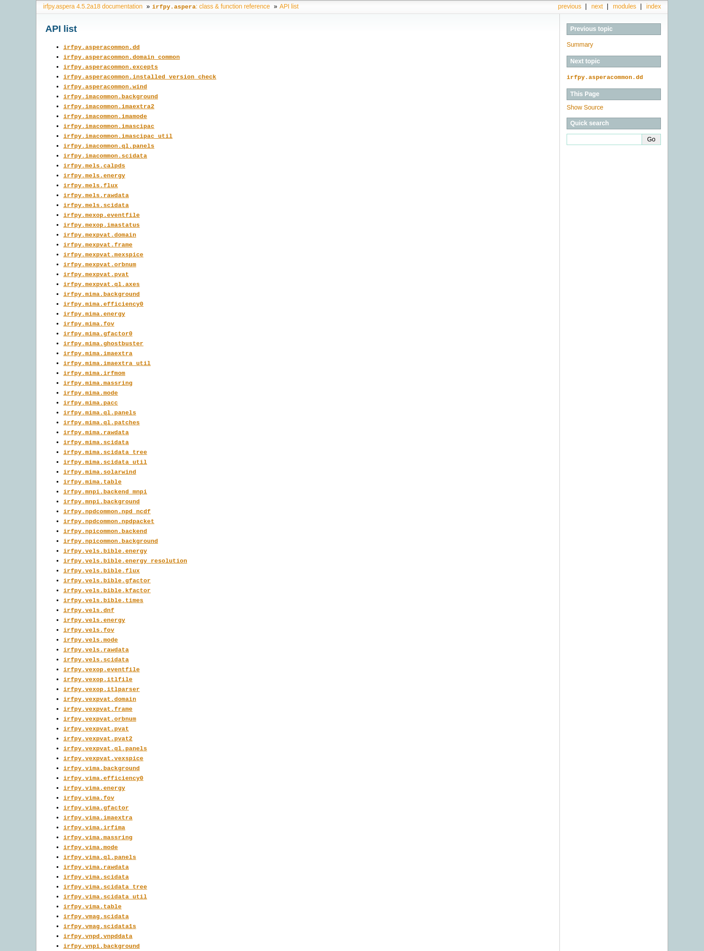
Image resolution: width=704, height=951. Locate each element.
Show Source (585, 106)
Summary (580, 44)
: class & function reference (211, 6)
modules (624, 6)
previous (569, 6)
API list (288, 6)
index (653, 6)
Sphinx (643, 944)
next (597, 6)
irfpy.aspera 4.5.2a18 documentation (92, 6)
